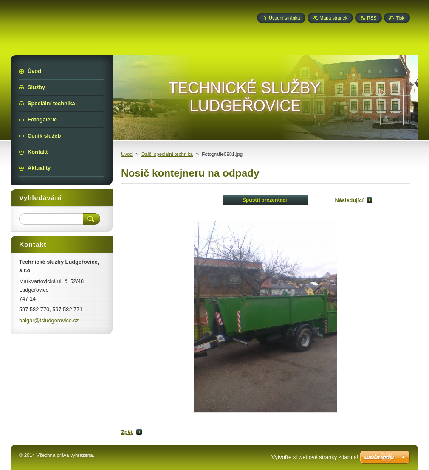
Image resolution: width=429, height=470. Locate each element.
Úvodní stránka (284, 17)
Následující (349, 200)
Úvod (127, 154)
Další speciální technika (167, 154)
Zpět (127, 432)
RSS (371, 17)
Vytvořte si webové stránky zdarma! (314, 457)
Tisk (400, 17)
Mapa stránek (333, 17)
